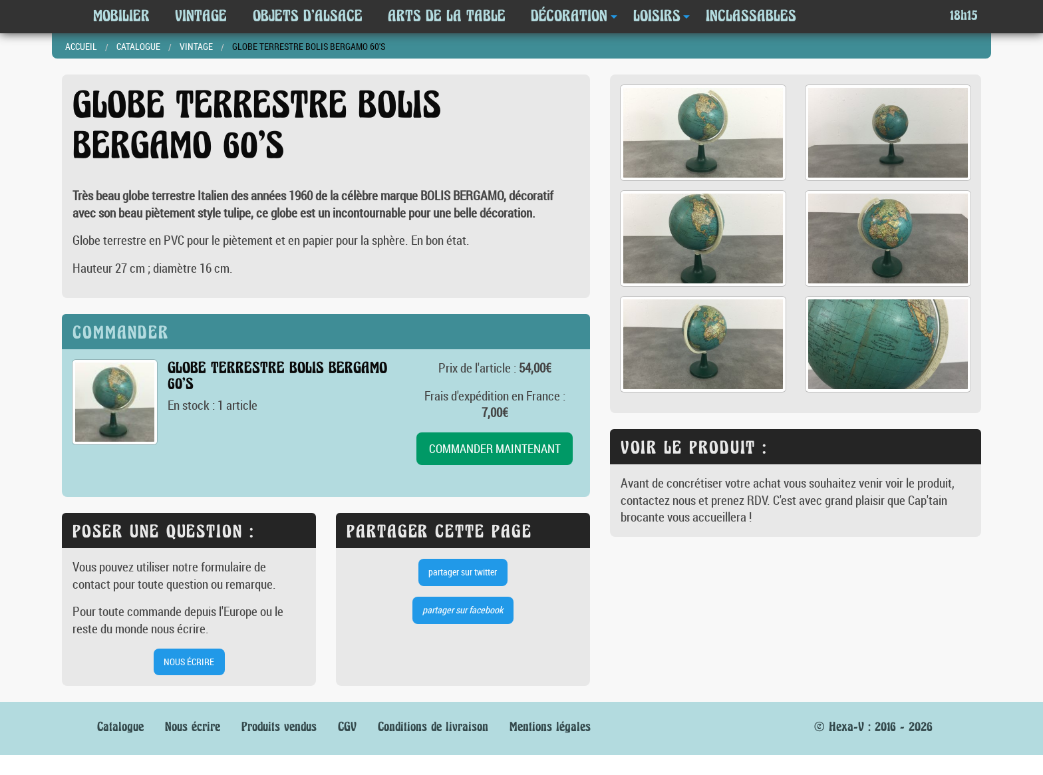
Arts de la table (447, 16)
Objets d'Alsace (308, 16)
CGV (347, 726)
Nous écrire (192, 726)
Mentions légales (550, 726)
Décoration (569, 16)
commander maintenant (495, 448)
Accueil (81, 46)
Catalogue (138, 46)
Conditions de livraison (433, 726)
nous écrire (189, 661)
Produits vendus (279, 726)
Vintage (201, 16)
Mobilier (121, 16)
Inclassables (751, 16)
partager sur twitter (462, 571)
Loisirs (656, 16)
